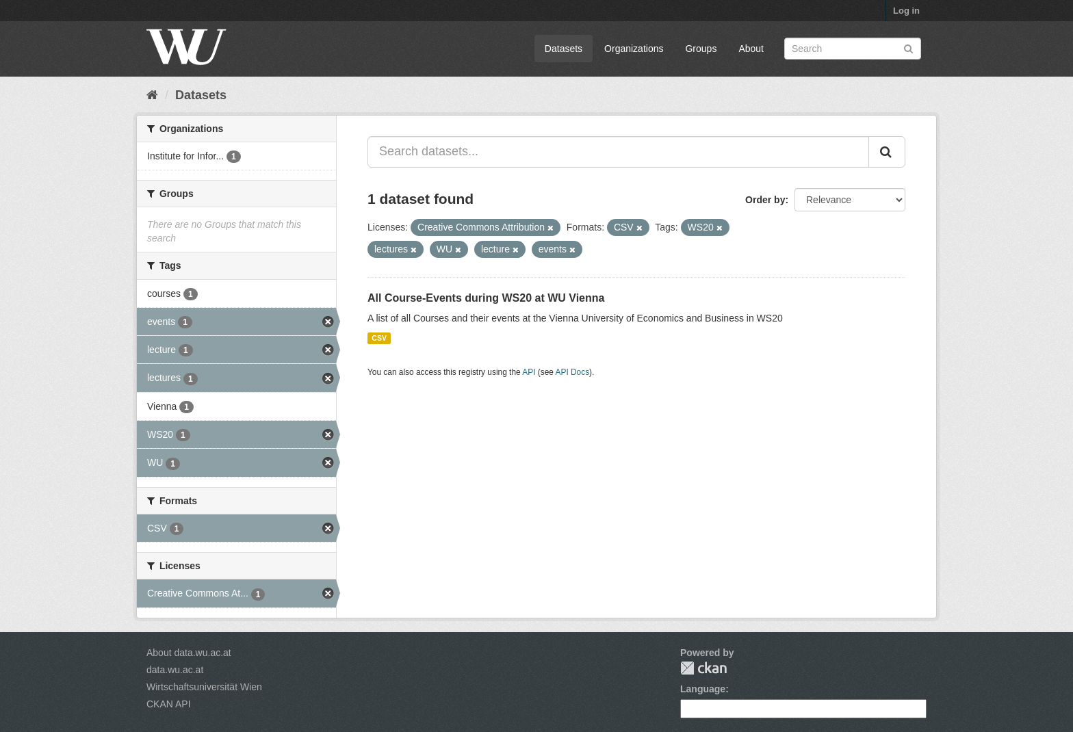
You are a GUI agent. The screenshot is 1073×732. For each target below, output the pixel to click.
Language (702, 688)
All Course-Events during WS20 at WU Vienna (485, 298)
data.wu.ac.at (174, 669)
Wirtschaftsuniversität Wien (204, 686)
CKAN (703, 668)
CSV (379, 338)
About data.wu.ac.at (188, 652)
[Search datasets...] (618, 152)
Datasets (563, 48)
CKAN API (168, 703)
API (528, 372)
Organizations (633, 48)
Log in (906, 10)
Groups (700, 48)
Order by (765, 199)
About (751, 48)
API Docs (573, 372)
